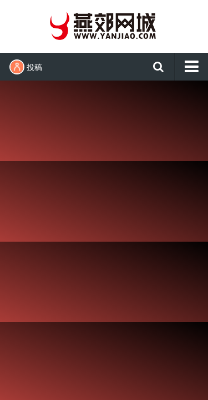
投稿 (25, 66)
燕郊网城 (104, 25)
